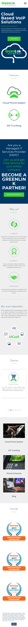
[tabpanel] (14, 383)
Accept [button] (14, 624)
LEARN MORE (14, 38)
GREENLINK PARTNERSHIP (14, 194)
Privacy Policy (11, 620)
